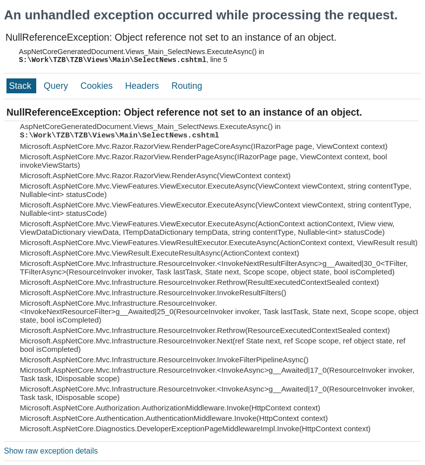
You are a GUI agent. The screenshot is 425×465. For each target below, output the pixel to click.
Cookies (97, 86)
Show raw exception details (51, 451)
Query (57, 86)
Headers (143, 86)
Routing (186, 86)
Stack (21, 86)
